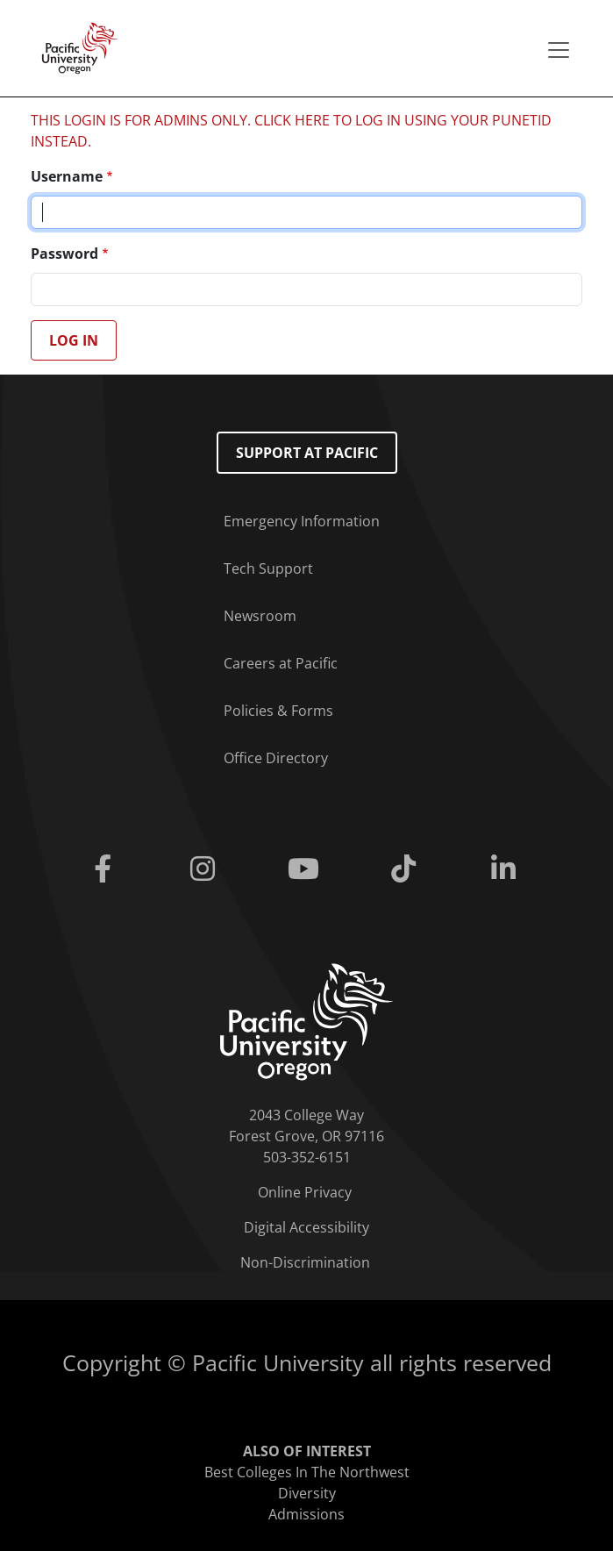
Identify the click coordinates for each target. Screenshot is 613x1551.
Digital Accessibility (306, 1227)
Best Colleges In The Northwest (307, 1472)
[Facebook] (106, 869)
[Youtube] (306, 869)
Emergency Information (302, 521)
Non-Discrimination (305, 1262)
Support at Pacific (307, 452)
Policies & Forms (278, 710)
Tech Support (268, 568)
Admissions (306, 1514)
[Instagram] (206, 869)
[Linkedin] (507, 869)
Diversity (307, 1493)
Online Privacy (305, 1192)
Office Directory (276, 758)
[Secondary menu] (558, 50)
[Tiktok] (407, 869)
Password (64, 253)
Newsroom (260, 615)
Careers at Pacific (281, 663)
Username (67, 176)
